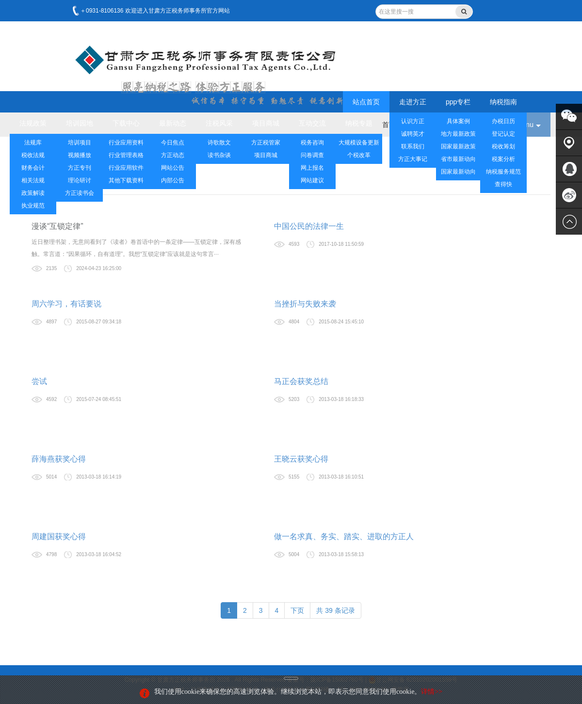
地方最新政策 (458, 133)
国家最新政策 (458, 146)
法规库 (33, 142)
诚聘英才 (412, 133)
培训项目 (79, 142)
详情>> (431, 691)
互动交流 (312, 123)
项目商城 (265, 123)
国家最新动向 (458, 171)
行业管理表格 (126, 155)
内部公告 (172, 180)
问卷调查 (312, 155)
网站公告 (172, 167)
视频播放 (79, 155)
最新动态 (172, 123)
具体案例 (458, 121)
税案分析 (503, 159)
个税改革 (359, 155)
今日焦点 (172, 142)
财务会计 (33, 167)
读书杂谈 (219, 155)
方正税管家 (265, 142)
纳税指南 (503, 102)
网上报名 (312, 167)
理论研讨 (79, 180)
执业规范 (33, 205)
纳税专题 (358, 123)
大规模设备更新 (359, 142)
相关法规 (33, 180)
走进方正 (412, 102)
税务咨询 (312, 142)
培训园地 (79, 123)
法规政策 (33, 123)
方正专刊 (79, 167)
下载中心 (126, 123)
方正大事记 (412, 159)
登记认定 (503, 133)
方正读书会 (79, 193)
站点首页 (366, 102)
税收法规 (33, 155)
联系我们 (412, 146)
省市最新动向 (458, 159)
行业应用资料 (126, 142)
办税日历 (503, 121)
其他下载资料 (126, 180)
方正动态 (172, 155)
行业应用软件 (126, 167)
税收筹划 (503, 146)
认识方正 (412, 121)
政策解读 (33, 193)
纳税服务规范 (503, 171)
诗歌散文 (219, 142)
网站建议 (312, 180)
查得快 (503, 184)
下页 (297, 610)
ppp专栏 (458, 102)
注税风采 (219, 123)
